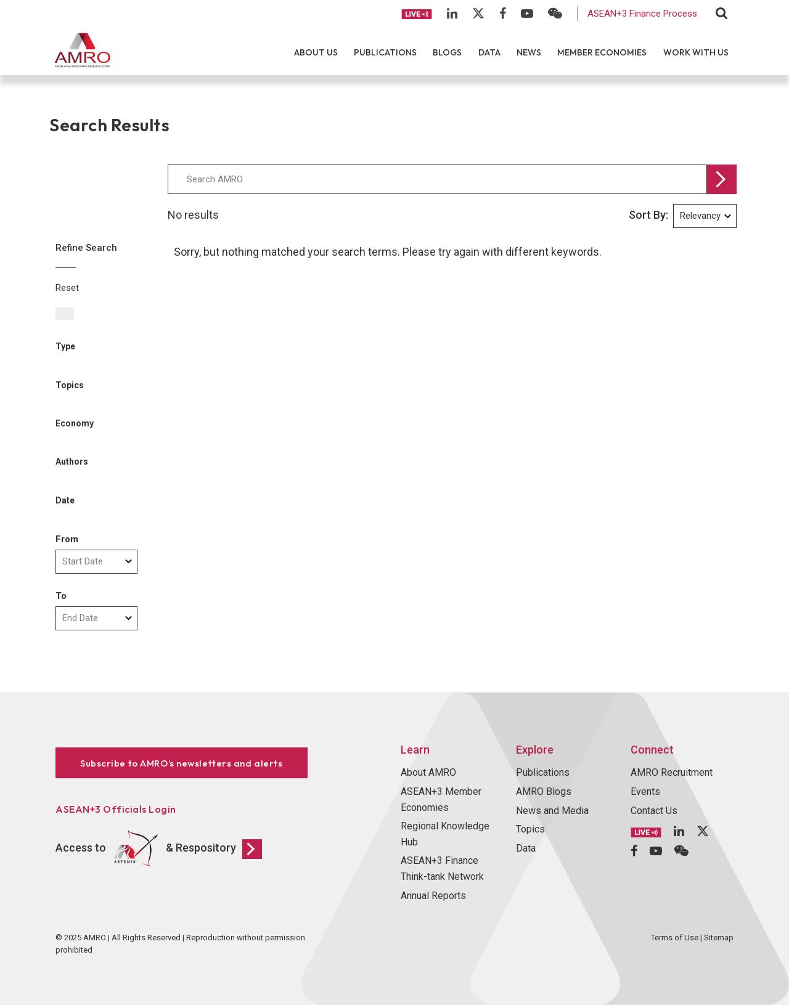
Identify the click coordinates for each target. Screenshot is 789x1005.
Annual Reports (433, 895)
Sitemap (719, 937)
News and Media (552, 810)
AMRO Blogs (543, 791)
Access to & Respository (158, 848)
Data (489, 52)
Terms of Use (674, 937)
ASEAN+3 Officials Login (115, 809)
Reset (67, 287)
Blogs (447, 52)
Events (645, 791)
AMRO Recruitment (672, 772)
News (529, 52)
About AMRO (428, 772)
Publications (385, 52)
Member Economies (602, 52)
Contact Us (654, 810)
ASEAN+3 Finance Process (642, 13)
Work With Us (696, 52)
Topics (530, 829)
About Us (316, 52)
